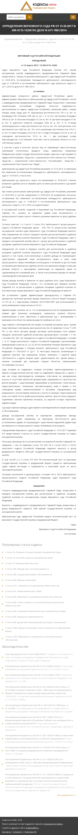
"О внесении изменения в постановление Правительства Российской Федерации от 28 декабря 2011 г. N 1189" (38, 678)
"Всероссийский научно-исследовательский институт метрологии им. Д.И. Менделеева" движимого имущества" (39, 724)
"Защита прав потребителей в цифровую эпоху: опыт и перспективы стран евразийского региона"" (39, 765)
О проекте (17, 832)
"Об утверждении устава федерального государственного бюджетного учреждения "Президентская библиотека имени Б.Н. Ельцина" (39, 709)
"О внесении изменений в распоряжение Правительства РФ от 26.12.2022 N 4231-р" (39, 668)
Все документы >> (67, 796)
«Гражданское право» (53, 824)
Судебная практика (13, 39)
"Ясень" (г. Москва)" (37, 751)
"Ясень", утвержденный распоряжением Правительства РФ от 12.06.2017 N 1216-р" (39, 739)
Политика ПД (30, 832)
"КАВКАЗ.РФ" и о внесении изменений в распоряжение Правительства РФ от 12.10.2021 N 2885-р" (38, 694)
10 (31, 351)
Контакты (6, 832)
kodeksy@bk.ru (32, 828)
